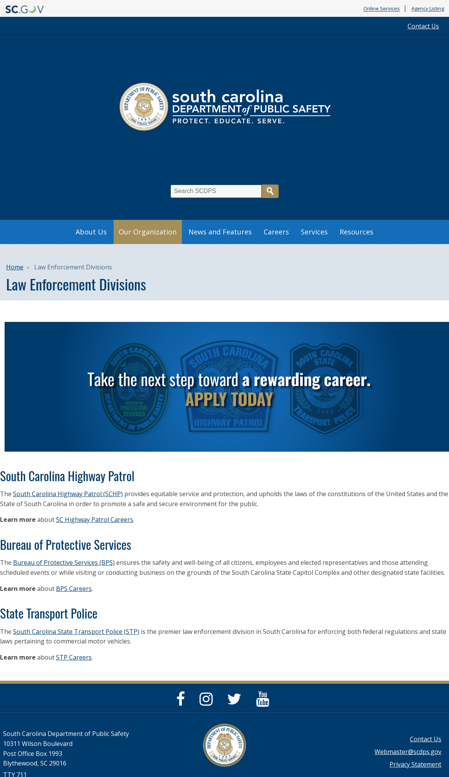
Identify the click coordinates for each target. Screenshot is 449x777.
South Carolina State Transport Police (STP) (76, 631)
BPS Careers (74, 588)
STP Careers (74, 657)
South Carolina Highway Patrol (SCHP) (68, 494)
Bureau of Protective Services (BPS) (64, 562)
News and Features (220, 231)
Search (270, 191)
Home (14, 267)
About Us (91, 231)
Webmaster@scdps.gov (408, 751)
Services (314, 231)
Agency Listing (427, 8)
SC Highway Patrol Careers (94, 519)
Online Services (381, 8)
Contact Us (423, 26)
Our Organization (148, 231)
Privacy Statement (415, 764)
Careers (276, 231)
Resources (356, 231)
